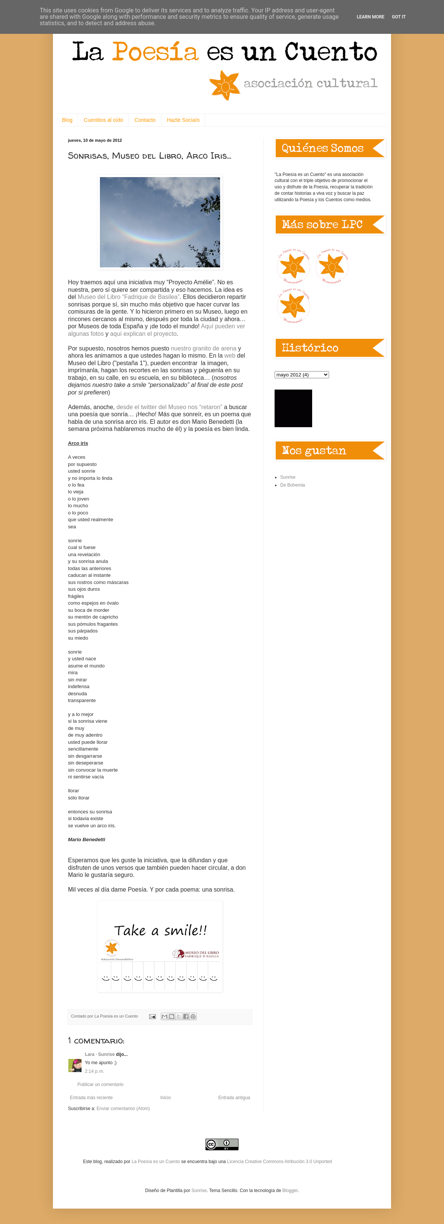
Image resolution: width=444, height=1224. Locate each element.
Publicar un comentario (100, 1084)
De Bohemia (292, 485)
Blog (67, 120)
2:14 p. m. (94, 1071)
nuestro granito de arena (203, 348)
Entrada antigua (234, 1097)
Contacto (145, 120)
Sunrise (288, 477)
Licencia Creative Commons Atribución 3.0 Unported (279, 1161)
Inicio (165, 1097)
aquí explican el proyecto (143, 334)
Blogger (290, 1190)
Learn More (371, 17)
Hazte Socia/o (183, 120)
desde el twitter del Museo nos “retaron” (169, 407)
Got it (399, 17)
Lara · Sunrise (100, 1054)
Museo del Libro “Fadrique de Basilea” (129, 297)
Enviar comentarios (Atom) (123, 1108)
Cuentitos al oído (103, 120)
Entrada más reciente (91, 1097)
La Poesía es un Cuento (156, 1161)
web (229, 355)
